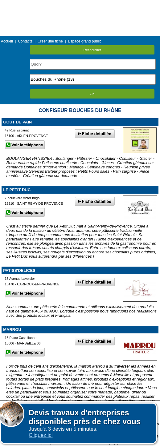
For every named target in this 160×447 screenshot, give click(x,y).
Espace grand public (84, 41)
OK (92, 94)
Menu (80, 4)
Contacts (25, 41)
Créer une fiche (50, 41)
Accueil (7, 41)
